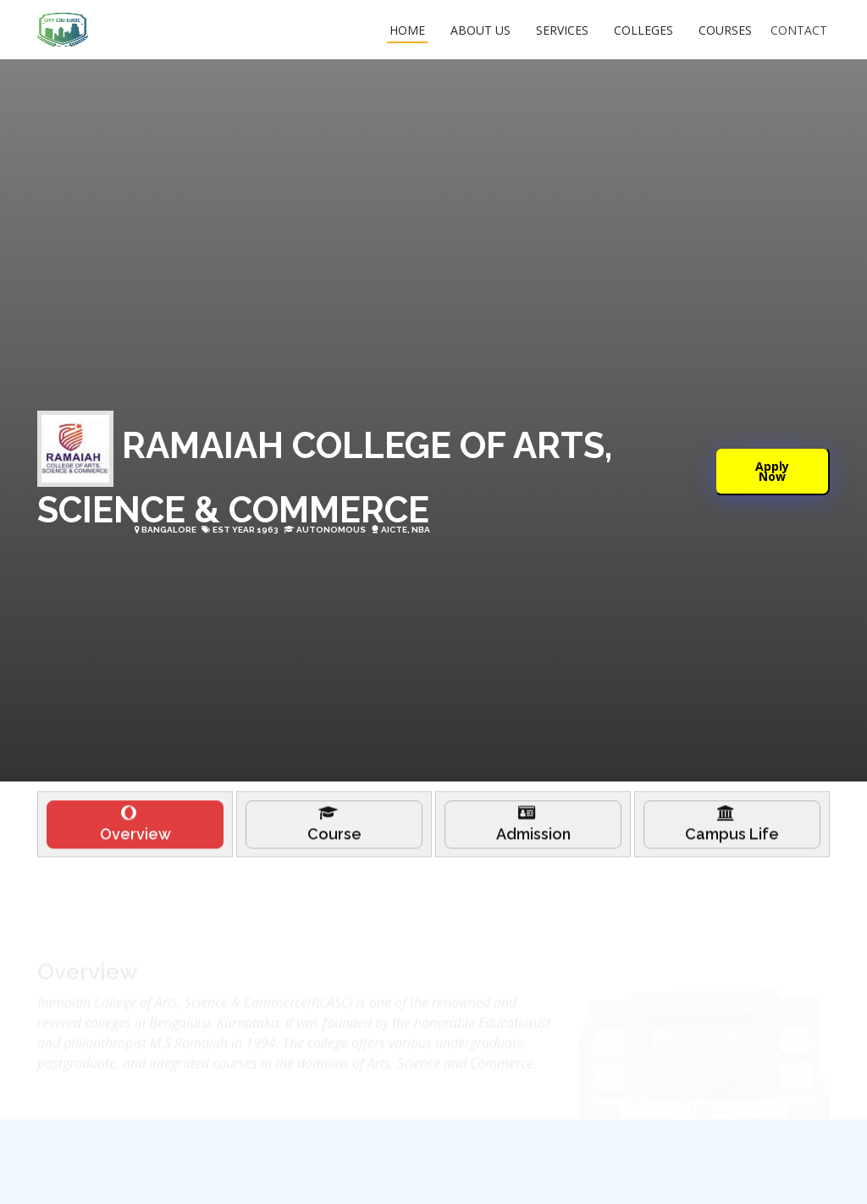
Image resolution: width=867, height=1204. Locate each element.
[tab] (135, 830)
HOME (407, 30)
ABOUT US (480, 30)
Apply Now (772, 470)
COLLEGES (643, 30)
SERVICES (562, 30)
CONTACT (798, 30)
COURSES (725, 30)
